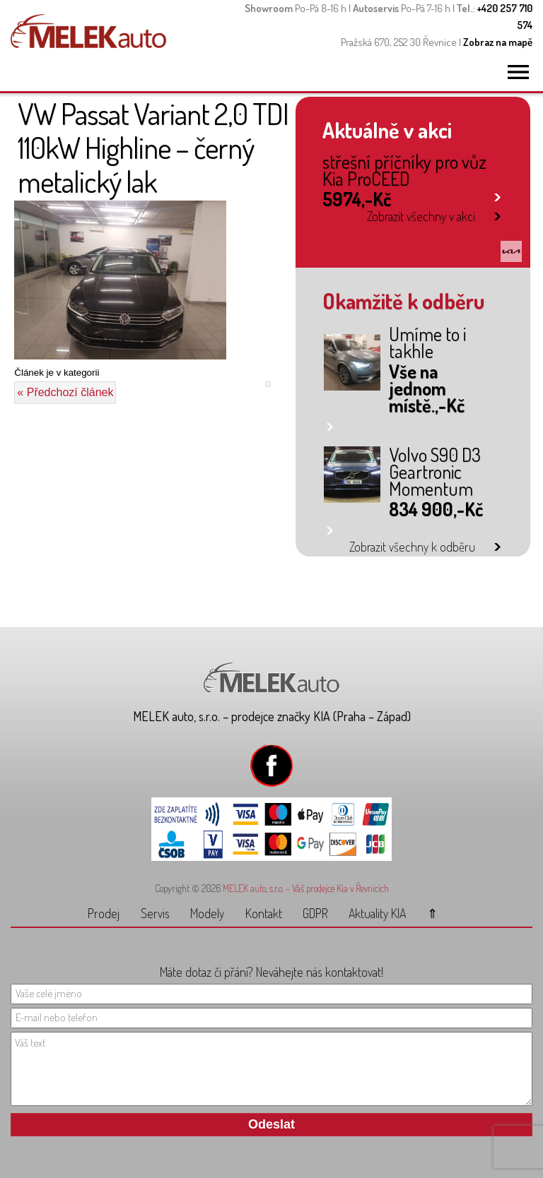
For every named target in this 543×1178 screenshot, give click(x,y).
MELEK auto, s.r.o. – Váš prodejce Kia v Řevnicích (306, 888)
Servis (155, 913)
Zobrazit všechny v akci (421, 216)
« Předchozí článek (65, 392)
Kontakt (263, 913)
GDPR (315, 913)
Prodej (103, 913)
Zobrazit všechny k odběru (412, 546)
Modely (207, 913)
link (497, 194)
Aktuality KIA (377, 913)
